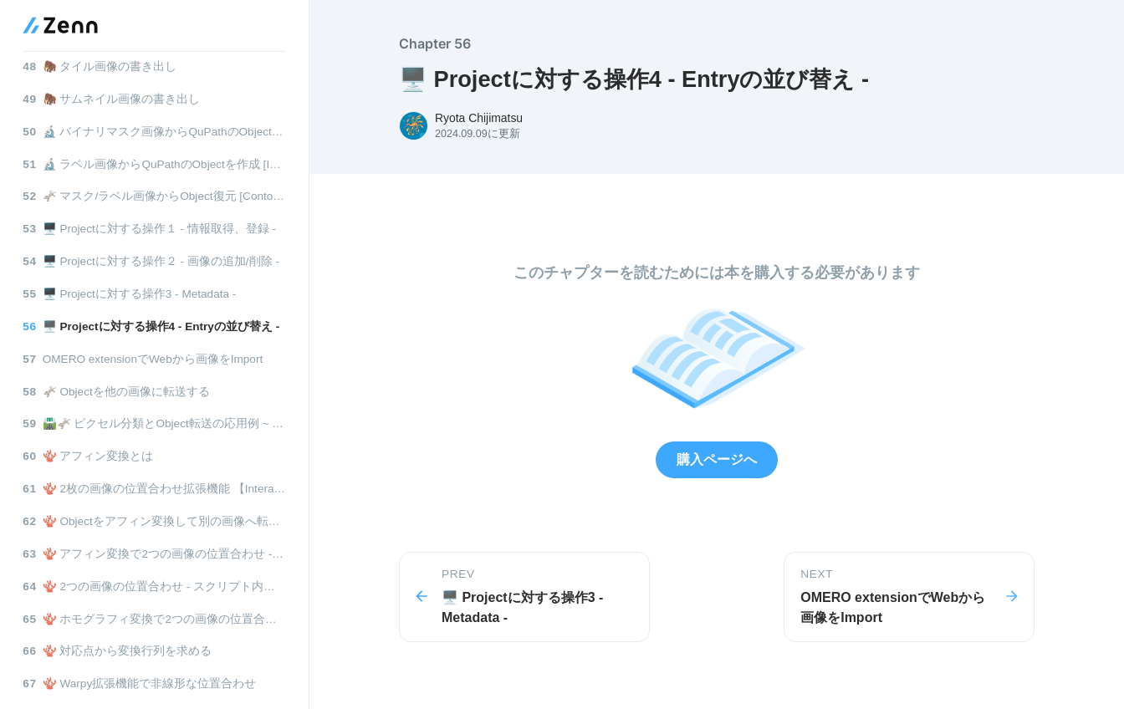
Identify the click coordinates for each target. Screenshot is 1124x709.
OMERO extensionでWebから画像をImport (143, 359)
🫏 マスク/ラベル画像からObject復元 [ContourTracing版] (154, 196)
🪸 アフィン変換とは (88, 456)
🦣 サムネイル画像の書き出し (111, 99)
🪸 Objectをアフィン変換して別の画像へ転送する (154, 521)
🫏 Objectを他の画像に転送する (116, 391)
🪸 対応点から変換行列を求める (117, 651)
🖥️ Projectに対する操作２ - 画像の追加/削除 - (151, 261)
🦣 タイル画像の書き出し (99, 66)
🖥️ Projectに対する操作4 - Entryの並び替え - (151, 326)
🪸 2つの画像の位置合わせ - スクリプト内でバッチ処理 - (154, 586)
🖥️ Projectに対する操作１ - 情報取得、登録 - (149, 228)
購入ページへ (717, 459)
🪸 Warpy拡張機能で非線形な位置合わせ (139, 683)
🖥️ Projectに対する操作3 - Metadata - (129, 294)
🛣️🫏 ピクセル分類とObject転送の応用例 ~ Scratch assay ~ (154, 423)
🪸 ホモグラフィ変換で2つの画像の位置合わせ (154, 619)
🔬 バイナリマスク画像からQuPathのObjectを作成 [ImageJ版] (154, 131)
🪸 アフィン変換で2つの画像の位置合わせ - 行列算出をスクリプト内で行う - (154, 554)
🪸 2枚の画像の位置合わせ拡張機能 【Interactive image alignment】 (154, 488)
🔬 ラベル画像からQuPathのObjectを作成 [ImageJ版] (154, 164)
